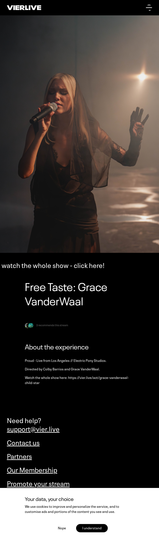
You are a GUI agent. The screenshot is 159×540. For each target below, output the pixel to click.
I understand (92, 527)
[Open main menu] (149, 8)
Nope (62, 527)
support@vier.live (33, 428)
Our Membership (32, 469)
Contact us (23, 442)
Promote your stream (38, 483)
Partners (19, 455)
